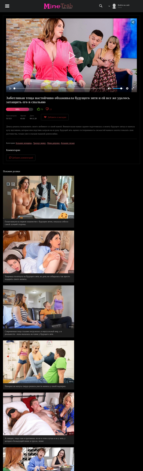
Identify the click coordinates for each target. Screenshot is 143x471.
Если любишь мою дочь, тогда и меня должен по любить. (68, 330)
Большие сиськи (68, 143)
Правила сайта (71, 454)
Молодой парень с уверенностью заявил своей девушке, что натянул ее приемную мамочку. (116, 290)
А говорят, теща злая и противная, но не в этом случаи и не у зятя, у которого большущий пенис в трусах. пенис (70, 249)
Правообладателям (71, 457)
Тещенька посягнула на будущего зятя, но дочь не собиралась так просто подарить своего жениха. (70, 208)
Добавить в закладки (54, 117)
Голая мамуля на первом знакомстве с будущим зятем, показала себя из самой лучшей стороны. (22, 208)
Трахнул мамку (39, 143)
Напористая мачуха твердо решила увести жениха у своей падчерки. (23, 247)
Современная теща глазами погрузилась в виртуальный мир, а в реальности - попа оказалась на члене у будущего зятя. (116, 208)
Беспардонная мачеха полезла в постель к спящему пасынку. (70, 288)
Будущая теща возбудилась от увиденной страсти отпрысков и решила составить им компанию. (117, 372)
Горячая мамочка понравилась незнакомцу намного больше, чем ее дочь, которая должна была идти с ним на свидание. (24, 331)
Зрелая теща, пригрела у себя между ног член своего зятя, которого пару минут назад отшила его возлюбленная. (24, 414)
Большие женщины (24, 143)
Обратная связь (71, 464)
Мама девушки (53, 143)
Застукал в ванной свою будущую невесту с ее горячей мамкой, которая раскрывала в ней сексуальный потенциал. (24, 372)
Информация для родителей (71, 460)
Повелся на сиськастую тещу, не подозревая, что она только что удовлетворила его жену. (25, 288)
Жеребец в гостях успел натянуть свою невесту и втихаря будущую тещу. (115, 330)
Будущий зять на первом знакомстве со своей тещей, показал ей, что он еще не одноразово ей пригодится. (115, 249)
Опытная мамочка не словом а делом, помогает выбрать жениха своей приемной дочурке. (70, 372)
